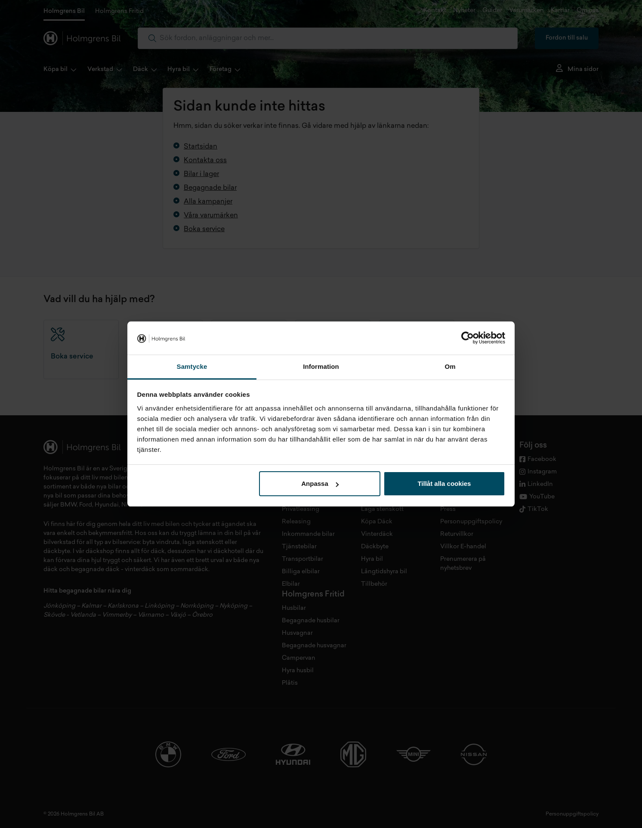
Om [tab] (449, 366)
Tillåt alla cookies (444, 483)
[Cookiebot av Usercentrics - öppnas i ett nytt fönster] (467, 338)
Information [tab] (321, 366)
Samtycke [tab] (192, 366)
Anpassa (320, 483)
